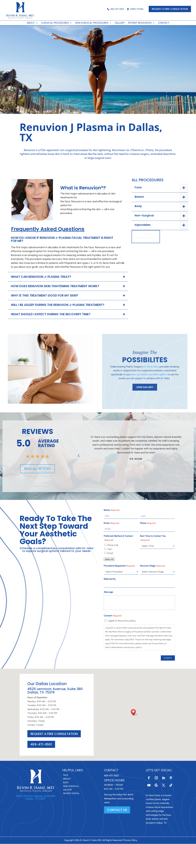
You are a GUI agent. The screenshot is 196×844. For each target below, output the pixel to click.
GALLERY (120, 23)
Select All (109, 559)
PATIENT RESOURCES (140, 23)
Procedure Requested (119, 566)
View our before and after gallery (138, 374)
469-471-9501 (115, 9)
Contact (111, 770)
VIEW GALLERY (134, 387)
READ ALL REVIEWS (37, 469)
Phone (148, 523)
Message (108, 592)
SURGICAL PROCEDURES (55, 23)
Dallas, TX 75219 (35, 798)
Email (111, 523)
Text (109, 549)
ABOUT (31, 23)
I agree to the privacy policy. (121, 620)
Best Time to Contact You (153, 538)
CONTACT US (117, 810)
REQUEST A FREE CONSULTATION (170, 9)
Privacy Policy (130, 840)
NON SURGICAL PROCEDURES (91, 23)
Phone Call (112, 545)
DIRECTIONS (135, 9)
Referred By (110, 579)
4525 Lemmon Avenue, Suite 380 (35, 796)
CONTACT (163, 23)
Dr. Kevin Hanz (140, 366)
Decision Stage (152, 566)
